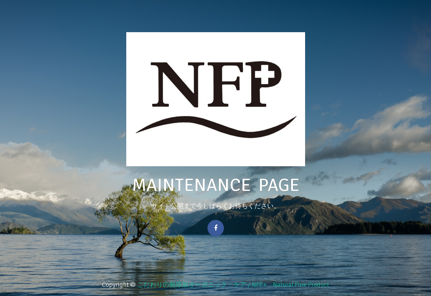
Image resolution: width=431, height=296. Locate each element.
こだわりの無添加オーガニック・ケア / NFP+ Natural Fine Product (233, 284)
